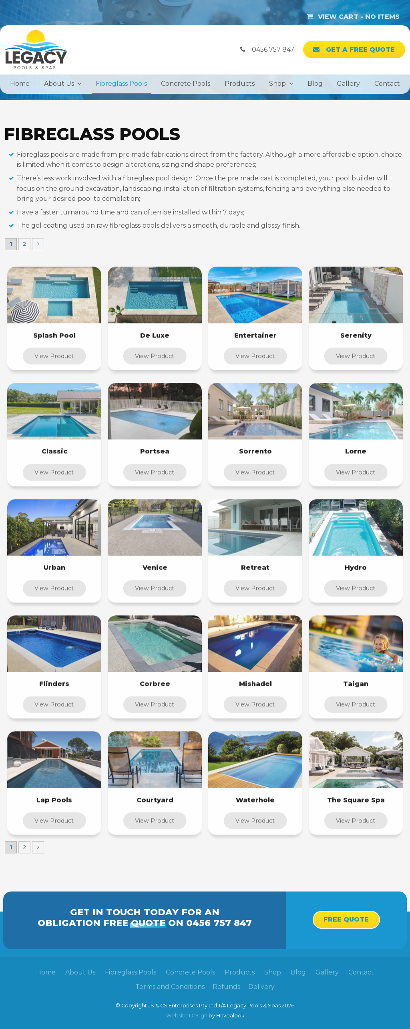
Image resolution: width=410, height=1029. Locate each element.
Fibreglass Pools (121, 83)
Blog (315, 83)
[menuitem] (46, 972)
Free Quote (346, 919)
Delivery (261, 987)
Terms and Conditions (170, 987)
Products (240, 83)
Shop (277, 83)
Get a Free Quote (360, 49)
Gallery (348, 83)
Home (20, 83)
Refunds (226, 987)
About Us (59, 83)
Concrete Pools (185, 83)
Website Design (186, 1016)
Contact (387, 83)
